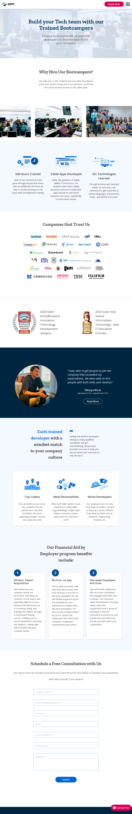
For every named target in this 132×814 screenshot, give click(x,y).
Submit (66, 779)
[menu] (128, 4)
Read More (93, 401)
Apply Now (114, 4)
